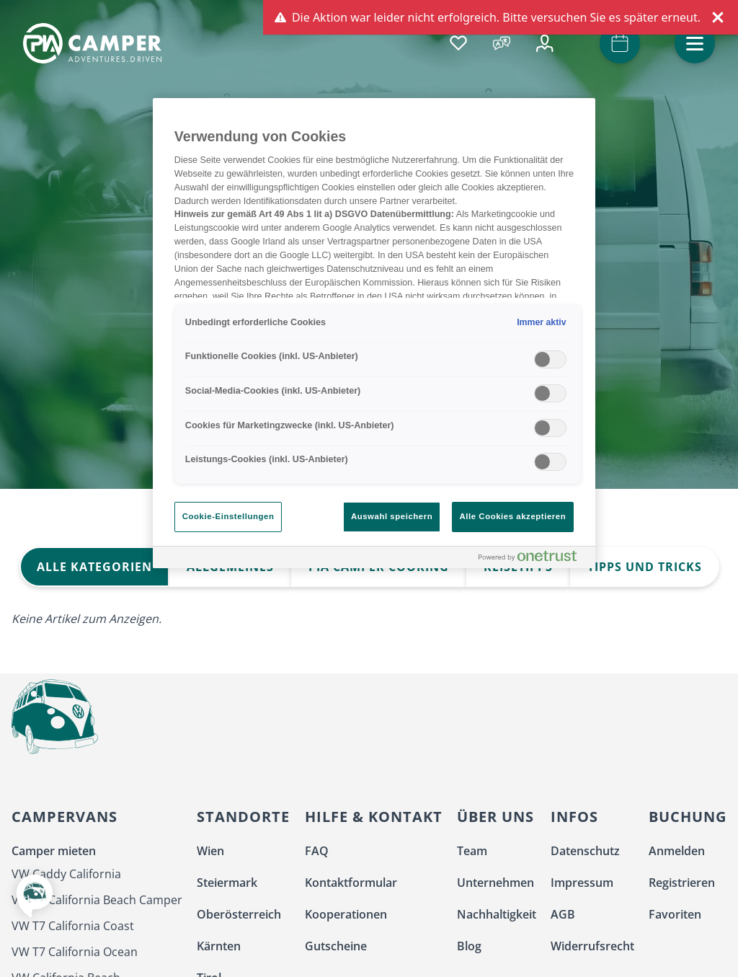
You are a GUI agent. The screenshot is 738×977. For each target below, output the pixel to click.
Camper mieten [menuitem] (54, 851)
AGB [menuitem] (563, 914)
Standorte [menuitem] (243, 816)
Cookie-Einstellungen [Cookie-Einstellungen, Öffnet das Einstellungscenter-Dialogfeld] (228, 516)
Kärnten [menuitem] (219, 946)
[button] (695, 43)
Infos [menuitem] (574, 816)
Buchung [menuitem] (687, 816)
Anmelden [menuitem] (677, 851)
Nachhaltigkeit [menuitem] (496, 914)
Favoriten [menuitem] (675, 914)
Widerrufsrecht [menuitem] (592, 946)
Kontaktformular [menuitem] (351, 882)
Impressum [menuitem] (582, 882)
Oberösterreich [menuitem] (239, 914)
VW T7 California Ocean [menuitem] (75, 952)
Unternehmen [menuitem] (495, 882)
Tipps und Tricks (644, 567)
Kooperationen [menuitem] (346, 914)
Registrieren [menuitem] (682, 882)
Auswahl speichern (391, 516)
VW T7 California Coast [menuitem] (73, 926)
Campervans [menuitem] (64, 816)
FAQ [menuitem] (317, 851)
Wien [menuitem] (210, 851)
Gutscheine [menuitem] (336, 946)
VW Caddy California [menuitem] (66, 874)
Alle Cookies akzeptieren (513, 516)
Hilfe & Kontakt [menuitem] (374, 816)
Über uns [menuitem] (495, 816)
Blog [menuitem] (469, 946)
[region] (374, 333)
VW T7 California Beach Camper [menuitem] (97, 900)
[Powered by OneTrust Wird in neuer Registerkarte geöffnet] (533, 559)
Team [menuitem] (472, 851)
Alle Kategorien (94, 567)
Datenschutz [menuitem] (585, 851)
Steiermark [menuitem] (227, 882)
